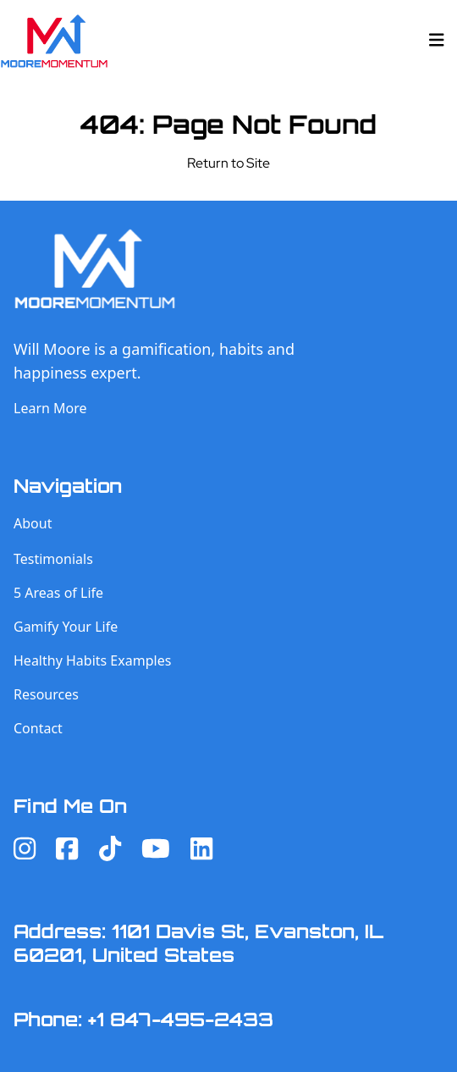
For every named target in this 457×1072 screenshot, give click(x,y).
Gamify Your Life (66, 626)
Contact (38, 728)
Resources (46, 694)
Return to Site (228, 163)
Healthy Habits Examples (92, 660)
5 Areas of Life (58, 592)
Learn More (50, 408)
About (33, 523)
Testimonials (53, 559)
